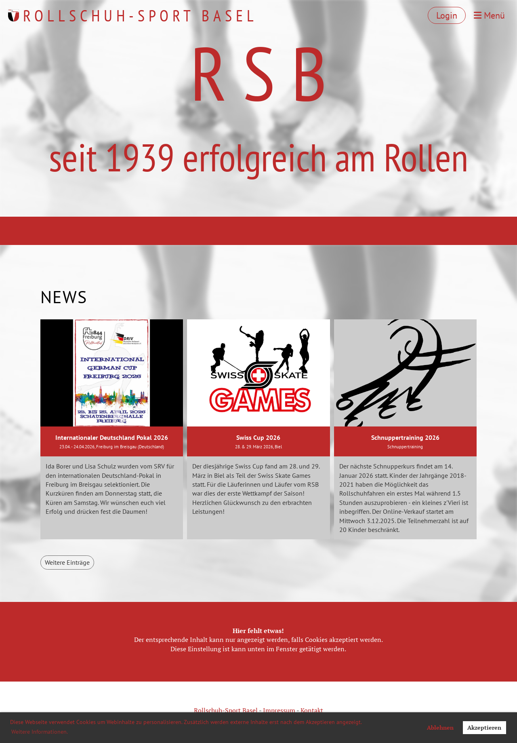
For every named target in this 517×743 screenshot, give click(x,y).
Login (446, 15)
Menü (489, 15)
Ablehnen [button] (440, 727)
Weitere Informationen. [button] (39, 731)
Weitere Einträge (67, 562)
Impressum (279, 710)
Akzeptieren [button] (484, 727)
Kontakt (312, 710)
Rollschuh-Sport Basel (140, 15)
